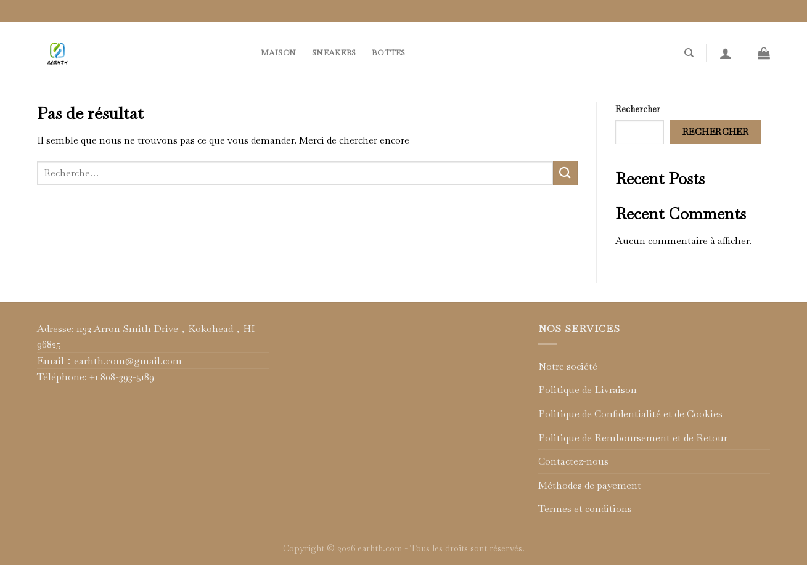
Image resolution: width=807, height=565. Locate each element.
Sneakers (334, 52)
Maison (279, 52)
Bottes (389, 52)
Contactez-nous (573, 461)
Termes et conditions (585, 508)
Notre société (567, 366)
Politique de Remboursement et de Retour (632, 437)
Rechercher (637, 109)
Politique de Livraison (587, 389)
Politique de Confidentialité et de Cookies (630, 413)
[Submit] (565, 173)
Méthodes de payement (589, 485)
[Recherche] (689, 53)
